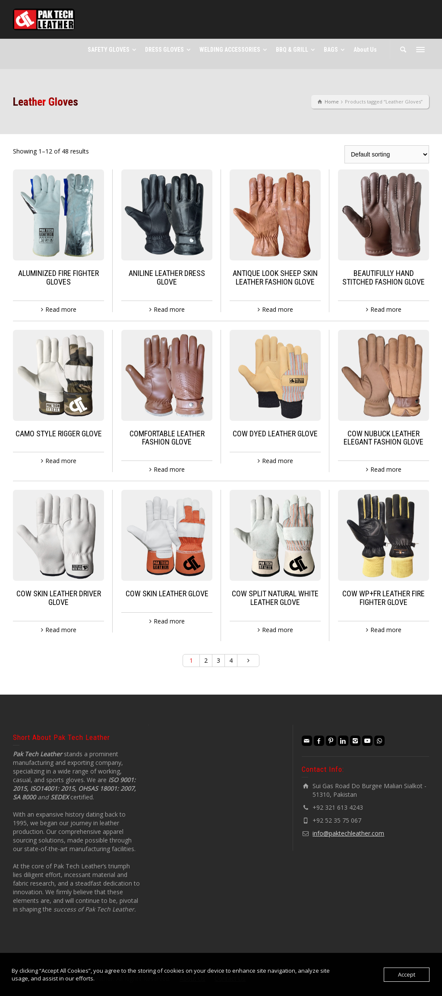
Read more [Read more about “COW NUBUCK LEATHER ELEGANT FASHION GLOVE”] (385, 469)
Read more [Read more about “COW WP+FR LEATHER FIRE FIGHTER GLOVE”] (385, 630)
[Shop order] (386, 154)
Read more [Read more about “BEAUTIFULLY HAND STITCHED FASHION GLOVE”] (385, 309)
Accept (406, 974)
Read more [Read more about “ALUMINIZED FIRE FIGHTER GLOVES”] (60, 309)
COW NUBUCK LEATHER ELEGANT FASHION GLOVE (383, 438)
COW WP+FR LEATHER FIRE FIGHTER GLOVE (383, 598)
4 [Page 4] (231, 660)
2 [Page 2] (206, 660)
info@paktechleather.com (348, 833)
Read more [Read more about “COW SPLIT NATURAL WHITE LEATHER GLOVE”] (277, 630)
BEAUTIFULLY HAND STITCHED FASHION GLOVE (383, 277)
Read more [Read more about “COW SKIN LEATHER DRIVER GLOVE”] (60, 630)
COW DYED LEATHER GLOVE (275, 433)
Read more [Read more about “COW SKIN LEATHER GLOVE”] (169, 621)
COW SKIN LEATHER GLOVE (167, 593)
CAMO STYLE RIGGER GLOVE (59, 433)
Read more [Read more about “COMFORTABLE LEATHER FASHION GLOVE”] (169, 469)
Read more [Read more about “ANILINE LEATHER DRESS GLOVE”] (169, 309)
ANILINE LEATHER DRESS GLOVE (167, 277)
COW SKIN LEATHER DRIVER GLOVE (58, 598)
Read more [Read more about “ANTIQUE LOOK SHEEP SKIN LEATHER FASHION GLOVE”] (277, 309)
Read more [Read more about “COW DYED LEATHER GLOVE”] (277, 461)
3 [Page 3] (218, 660)
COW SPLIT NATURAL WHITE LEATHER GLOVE (275, 598)
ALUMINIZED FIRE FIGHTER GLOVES (58, 277)
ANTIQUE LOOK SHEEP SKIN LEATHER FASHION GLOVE (275, 277)
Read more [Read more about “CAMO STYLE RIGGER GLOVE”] (60, 461)
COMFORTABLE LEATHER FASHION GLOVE (167, 438)
